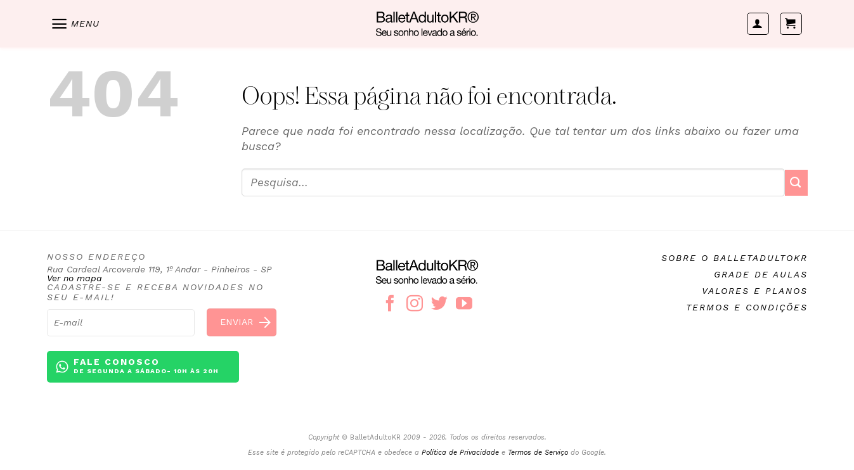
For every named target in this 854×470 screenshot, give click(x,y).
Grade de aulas (761, 274)
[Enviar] (796, 183)
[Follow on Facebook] (390, 305)
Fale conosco (146, 366)
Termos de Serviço (538, 452)
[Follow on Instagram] (414, 305)
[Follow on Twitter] (439, 305)
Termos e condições (747, 307)
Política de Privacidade (460, 452)
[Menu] (75, 24)
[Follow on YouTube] (464, 305)
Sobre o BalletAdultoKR (734, 258)
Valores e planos (755, 291)
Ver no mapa (74, 278)
